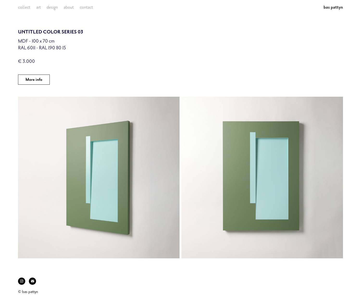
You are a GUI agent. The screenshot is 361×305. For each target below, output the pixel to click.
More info (33, 79)
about (69, 7)
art (38, 7)
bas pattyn (333, 7)
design (52, 7)
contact (86, 7)
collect (24, 7)
